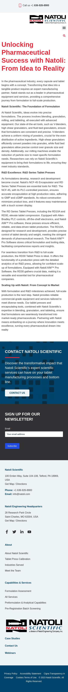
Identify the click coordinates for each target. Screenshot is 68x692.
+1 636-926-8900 (23, 490)
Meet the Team (13, 570)
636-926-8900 (41, 5)
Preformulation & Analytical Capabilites (25, 602)
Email (8, 428)
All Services (11, 597)
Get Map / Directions (16, 484)
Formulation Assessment (18, 591)
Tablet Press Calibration (17, 559)
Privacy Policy (10, 673)
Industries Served (14, 565)
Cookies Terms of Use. (26, 677)
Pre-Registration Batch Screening (23, 608)
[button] (64, 27)
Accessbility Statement (30, 673)
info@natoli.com (21, 494)
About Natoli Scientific (16, 553)
